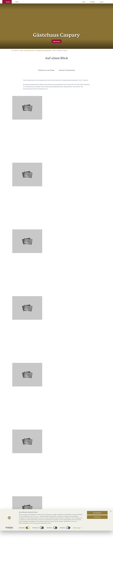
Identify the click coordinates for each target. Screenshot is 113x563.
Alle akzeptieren (97, 545)
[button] (7, 1)
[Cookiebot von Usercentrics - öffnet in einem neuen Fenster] (9, 560)
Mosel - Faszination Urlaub (27, 50)
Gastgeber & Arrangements (43, 50)
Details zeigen (76, 560)
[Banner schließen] (110, 543)
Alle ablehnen (97, 549)
